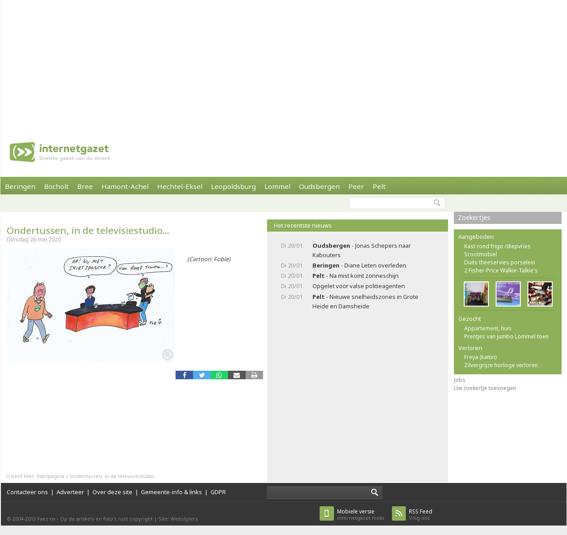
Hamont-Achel (125, 186)
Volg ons (420, 514)
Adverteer (70, 492)
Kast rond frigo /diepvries (497, 246)
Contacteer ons (27, 492)
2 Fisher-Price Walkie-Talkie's (501, 270)
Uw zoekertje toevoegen (485, 388)
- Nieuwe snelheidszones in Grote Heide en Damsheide (365, 301)
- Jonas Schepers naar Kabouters (361, 250)
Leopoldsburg (233, 186)
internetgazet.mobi (360, 514)
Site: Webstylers (178, 518)
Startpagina (50, 476)
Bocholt (56, 186)
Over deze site (112, 492)
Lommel (277, 186)
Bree (85, 186)
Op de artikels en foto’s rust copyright (106, 518)
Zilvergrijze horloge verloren (501, 365)
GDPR (218, 492)
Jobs (460, 380)
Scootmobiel (480, 254)
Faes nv (46, 518)
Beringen (20, 186)
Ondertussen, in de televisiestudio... (88, 230)
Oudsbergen (319, 186)
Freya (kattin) (480, 357)
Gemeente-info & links (171, 492)
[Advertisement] (263, 63)
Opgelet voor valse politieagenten (358, 286)
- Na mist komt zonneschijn (355, 276)
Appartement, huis (488, 328)
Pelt (379, 186)
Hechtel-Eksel (179, 186)
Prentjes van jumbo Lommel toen (506, 336)
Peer (356, 186)
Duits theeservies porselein (499, 262)
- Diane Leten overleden (359, 265)
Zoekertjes (474, 217)
